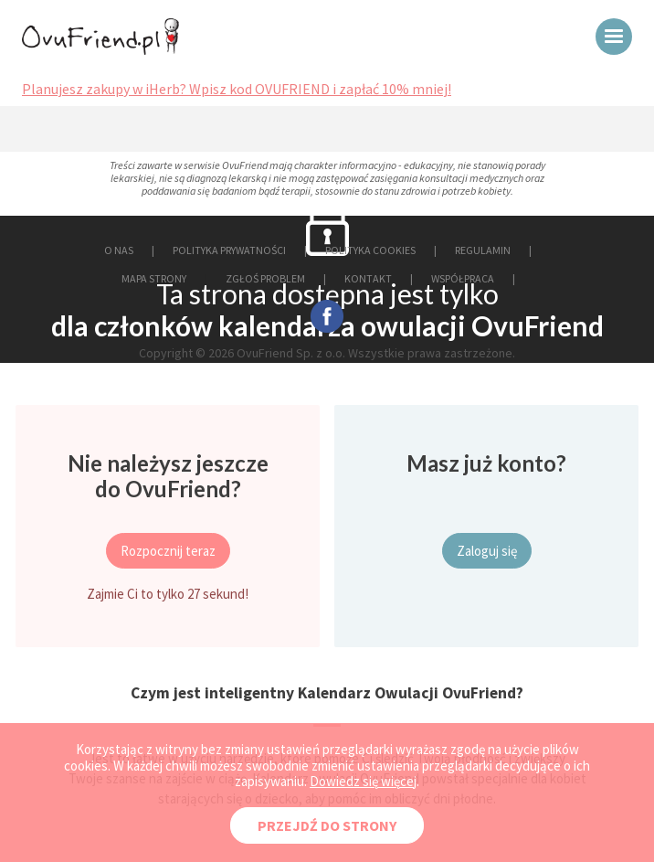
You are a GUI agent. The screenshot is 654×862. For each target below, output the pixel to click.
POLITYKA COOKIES (370, 250)
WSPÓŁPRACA (462, 278)
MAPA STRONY (153, 278)
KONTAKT (368, 278)
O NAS (118, 250)
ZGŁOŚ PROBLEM (265, 278)
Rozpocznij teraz (168, 550)
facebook (327, 316)
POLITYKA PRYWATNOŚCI (229, 250)
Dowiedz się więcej (363, 781)
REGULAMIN (483, 250)
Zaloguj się (487, 550)
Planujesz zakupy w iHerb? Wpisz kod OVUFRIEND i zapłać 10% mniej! (236, 88)
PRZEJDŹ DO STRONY (327, 825)
